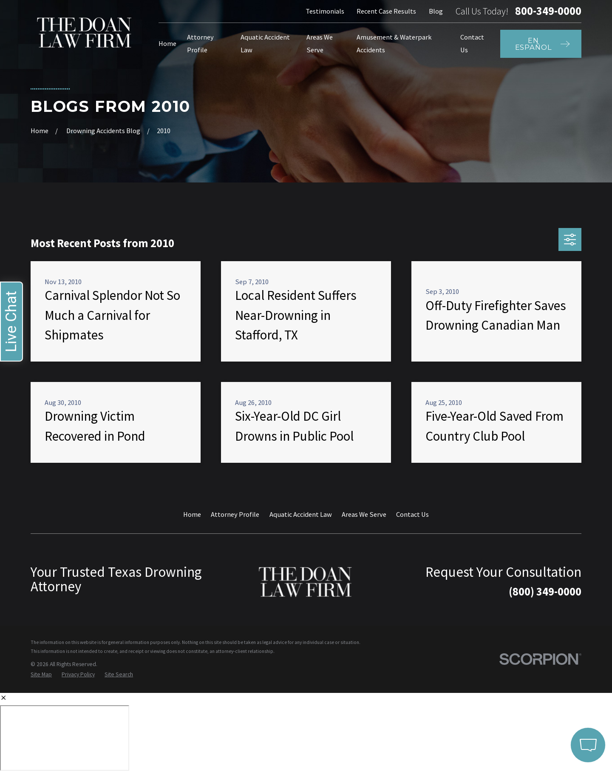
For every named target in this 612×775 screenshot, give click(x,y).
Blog (436, 11)
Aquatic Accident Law (300, 514)
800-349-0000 (548, 11)
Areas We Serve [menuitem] (319, 43)
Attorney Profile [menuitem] (200, 43)
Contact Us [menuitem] (472, 43)
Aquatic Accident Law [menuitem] (265, 43)
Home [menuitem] (167, 43)
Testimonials (325, 11)
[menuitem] (41, 675)
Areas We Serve (364, 514)
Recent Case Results (386, 11)
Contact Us (412, 514)
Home (192, 514)
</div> (64, 738)
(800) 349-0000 (545, 591)
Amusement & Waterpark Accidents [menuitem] (394, 43)
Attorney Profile (235, 514)
